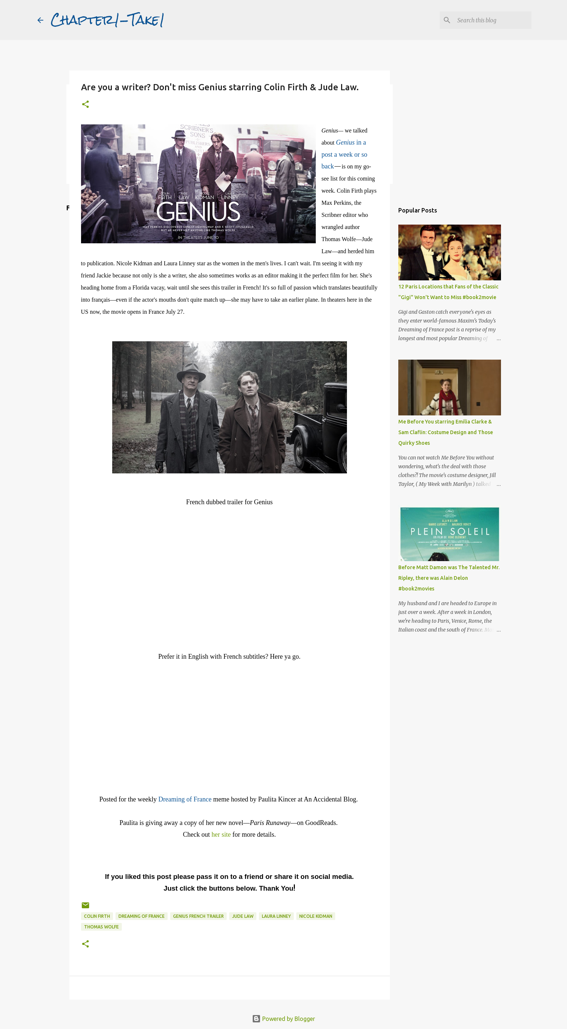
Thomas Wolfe (101, 926)
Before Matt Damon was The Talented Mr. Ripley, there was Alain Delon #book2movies (449, 578)
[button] (85, 105)
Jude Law (242, 916)
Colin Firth (97, 916)
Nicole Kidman (315, 916)
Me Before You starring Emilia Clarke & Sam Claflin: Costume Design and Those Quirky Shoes (445, 432)
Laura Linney (276, 916)
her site (221, 834)
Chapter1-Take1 (108, 20)
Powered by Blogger (283, 1018)
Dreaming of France (141, 916)
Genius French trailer (198, 916)
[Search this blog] (492, 20)
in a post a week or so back (344, 154)
